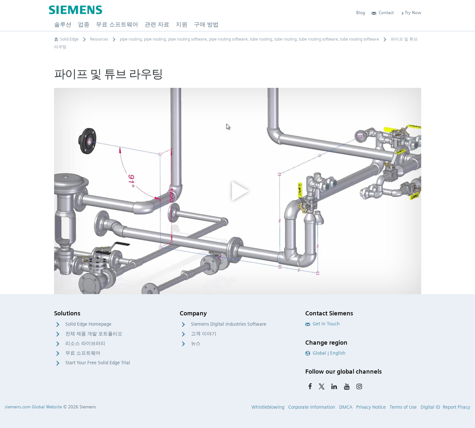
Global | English (325, 353)
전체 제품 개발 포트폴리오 (93, 334)
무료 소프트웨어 (82, 353)
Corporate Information (311, 407)
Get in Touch (322, 324)
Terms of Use (403, 407)
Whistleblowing (268, 407)
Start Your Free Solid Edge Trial (97, 363)
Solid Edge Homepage (88, 324)
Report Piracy (456, 407)
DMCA (345, 407)
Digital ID (430, 407)
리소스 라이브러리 (85, 343)
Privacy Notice (371, 407)
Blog (360, 12)
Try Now (410, 12)
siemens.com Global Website (33, 406)
